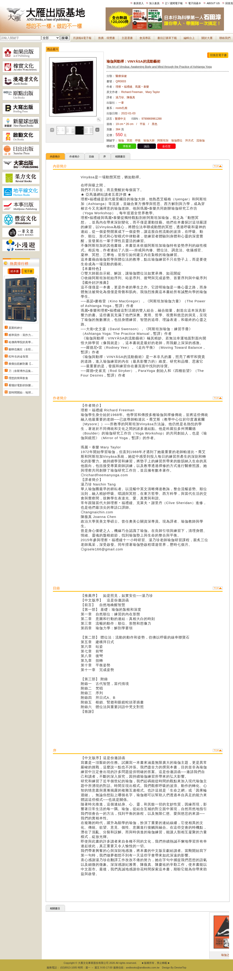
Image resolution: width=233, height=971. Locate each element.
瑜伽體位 (176, 140)
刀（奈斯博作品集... (21, 371)
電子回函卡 (194, 3)
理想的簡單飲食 (18, 378)
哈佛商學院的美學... (21, 342)
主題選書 (127, 38)
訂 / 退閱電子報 (174, 3)
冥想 (129, 140)
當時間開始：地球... (21, 392)
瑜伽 (121, 140)
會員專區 (145, 38)
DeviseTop (180, 967)
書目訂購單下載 (167, 38)
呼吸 (138, 140)
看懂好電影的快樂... (21, 385)
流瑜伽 (200, 140)
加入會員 (154, 3)
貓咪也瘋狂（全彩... (21, 349)
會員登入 (138, 3)
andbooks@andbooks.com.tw (142, 967)
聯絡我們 (224, 38)
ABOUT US (213, 3)
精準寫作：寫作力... (21, 335)
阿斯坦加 (162, 140)
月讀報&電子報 (82, 38)
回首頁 (229, 3)
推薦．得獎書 (106, 38)
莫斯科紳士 (16, 327)
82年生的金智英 (18, 356)
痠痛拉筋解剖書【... (21, 363)
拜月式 (189, 140)
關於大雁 (207, 38)
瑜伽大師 (149, 140)
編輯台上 (189, 38)
